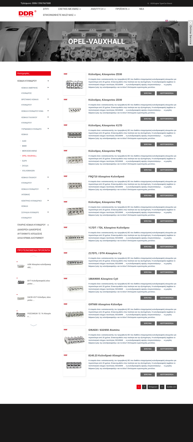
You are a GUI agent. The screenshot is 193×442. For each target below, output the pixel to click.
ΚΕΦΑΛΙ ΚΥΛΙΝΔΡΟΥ (27, 81)
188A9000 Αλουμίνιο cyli (103, 278)
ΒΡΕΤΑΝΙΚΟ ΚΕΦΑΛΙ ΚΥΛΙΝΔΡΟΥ (29, 102)
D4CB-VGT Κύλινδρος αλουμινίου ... (39, 298)
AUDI (24, 141)
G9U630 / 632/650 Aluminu (104, 330)
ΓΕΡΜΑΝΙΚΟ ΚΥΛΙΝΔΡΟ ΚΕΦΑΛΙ (31, 131)
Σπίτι (46, 8)
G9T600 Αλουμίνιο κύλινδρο (105, 304)
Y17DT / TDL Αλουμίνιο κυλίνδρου (108, 227)
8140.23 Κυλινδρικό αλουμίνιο (106, 355)
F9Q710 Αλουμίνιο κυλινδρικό (106, 176)
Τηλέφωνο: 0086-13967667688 (36, 3)
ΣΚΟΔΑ (25, 166)
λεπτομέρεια (167, 93)
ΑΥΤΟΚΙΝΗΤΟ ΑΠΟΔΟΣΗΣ (29, 234)
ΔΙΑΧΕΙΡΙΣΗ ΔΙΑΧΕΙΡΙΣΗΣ (29, 229)
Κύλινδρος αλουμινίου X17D (105, 125)
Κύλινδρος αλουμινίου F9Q (104, 151)
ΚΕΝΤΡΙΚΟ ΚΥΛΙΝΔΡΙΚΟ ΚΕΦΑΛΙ (31, 203)
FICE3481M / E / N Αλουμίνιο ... (39, 315)
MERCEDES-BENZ (29, 151)
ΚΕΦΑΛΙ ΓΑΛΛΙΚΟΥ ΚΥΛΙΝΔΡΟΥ (29, 120)
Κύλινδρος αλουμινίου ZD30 (105, 74)
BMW (24, 146)
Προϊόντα (123, 8)
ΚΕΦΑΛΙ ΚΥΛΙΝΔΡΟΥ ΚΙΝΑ (32, 111)
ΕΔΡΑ (24, 161)
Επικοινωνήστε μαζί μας (59, 15)
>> (162, 387)
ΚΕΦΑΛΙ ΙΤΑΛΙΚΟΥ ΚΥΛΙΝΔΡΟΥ (28, 180)
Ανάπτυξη (98, 8)
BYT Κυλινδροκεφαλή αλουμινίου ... (38, 282)
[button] (33, 256)
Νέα (141, 8)
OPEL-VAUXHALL (29, 156)
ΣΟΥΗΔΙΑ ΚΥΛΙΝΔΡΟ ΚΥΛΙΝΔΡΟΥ (30, 215)
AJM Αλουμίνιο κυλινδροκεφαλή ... (39, 265)
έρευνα (148, 93)
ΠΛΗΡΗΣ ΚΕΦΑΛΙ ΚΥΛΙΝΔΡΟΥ (31, 225)
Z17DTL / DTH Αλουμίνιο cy (104, 253)
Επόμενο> (153, 387)
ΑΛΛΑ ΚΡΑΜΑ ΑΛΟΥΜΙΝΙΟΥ (30, 238)
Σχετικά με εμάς (69, 8)
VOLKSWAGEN (28, 171)
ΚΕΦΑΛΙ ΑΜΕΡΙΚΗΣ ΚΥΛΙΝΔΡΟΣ (29, 90)
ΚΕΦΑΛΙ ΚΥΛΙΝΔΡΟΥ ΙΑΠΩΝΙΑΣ (30, 192)
